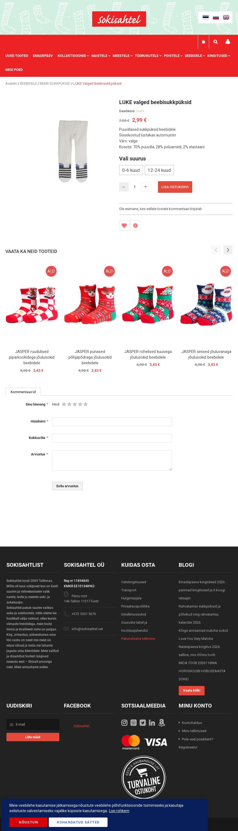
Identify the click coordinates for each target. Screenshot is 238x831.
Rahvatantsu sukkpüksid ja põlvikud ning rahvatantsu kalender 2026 (199, 614)
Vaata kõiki (191, 690)
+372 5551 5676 (84, 614)
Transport (128, 590)
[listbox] (176, 170)
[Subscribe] (32, 737)
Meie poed (14, 70)
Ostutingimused (133, 582)
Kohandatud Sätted (78, 822)
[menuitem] (19, 56)
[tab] (23, 392)
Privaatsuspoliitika (135, 606)
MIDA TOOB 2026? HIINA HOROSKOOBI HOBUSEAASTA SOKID (202, 671)
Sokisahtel (81, 726)
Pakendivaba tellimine (138, 639)
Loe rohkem (119, 811)
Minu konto (228, 41)
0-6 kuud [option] (131, 170)
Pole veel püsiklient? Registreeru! (196, 743)
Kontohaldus (192, 723)
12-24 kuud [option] (159, 170)
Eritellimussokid (133, 614)
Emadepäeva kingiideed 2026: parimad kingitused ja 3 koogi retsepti (202, 590)
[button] (228, 250)
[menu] (119, 63)
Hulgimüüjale (131, 598)
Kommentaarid (23, 391)
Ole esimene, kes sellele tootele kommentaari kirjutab (160, 209)
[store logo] (119, 19)
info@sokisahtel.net (87, 629)
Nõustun (28, 822)
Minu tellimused (194, 731)
